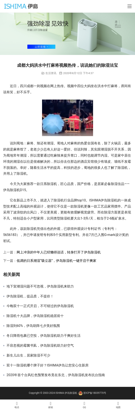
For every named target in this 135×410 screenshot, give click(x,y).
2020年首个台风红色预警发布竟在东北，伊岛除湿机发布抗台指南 (56, 375)
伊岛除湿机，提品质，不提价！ (30, 296)
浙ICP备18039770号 (94, 392)
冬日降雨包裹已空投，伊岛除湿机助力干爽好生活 (44, 336)
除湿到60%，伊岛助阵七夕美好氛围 (33, 326)
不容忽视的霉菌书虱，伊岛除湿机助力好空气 (40, 345)
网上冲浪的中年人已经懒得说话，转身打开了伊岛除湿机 (59, 252)
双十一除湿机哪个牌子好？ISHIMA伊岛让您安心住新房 (48, 365)
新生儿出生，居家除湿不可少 (28, 355)
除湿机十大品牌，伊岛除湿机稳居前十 (35, 316)
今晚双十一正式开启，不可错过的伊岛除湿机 (40, 306)
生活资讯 (50, 73)
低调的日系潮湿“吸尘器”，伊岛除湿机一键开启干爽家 (56, 261)
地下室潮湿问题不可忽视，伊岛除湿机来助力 (40, 286)
